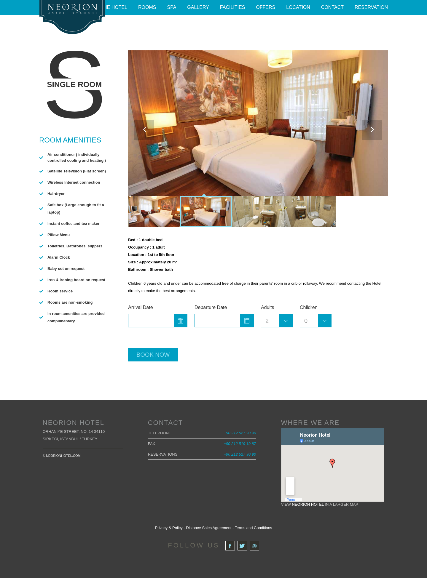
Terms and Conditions (253, 528)
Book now (153, 354)
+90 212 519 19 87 (240, 443)
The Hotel (114, 7)
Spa (171, 7)
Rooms (147, 7)
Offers (265, 7)
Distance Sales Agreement (208, 528)
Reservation (371, 7)
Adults (267, 307)
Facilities (232, 7)
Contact (332, 7)
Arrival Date (140, 307)
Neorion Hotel (308, 504)
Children (309, 307)
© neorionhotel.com (62, 455)
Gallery (198, 7)
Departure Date (211, 307)
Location (298, 7)
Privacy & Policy (168, 528)
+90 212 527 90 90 (240, 433)
